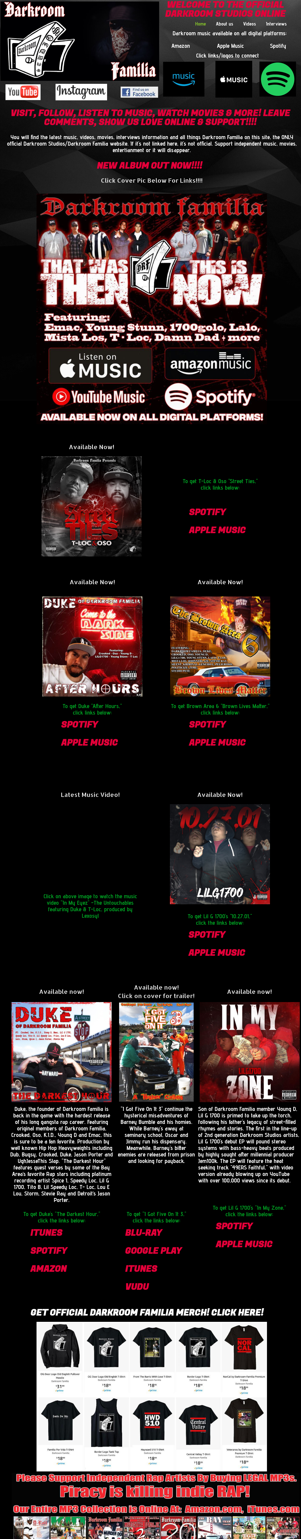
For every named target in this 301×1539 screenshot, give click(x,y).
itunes (46, 1233)
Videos (249, 24)
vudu (137, 1287)
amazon (48, 1269)
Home (200, 24)
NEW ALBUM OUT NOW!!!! (149, 165)
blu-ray (143, 1233)
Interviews (276, 24)
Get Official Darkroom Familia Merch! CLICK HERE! (147, 1312)
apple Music (217, 530)
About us (224, 24)
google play (153, 1251)
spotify (207, 512)
